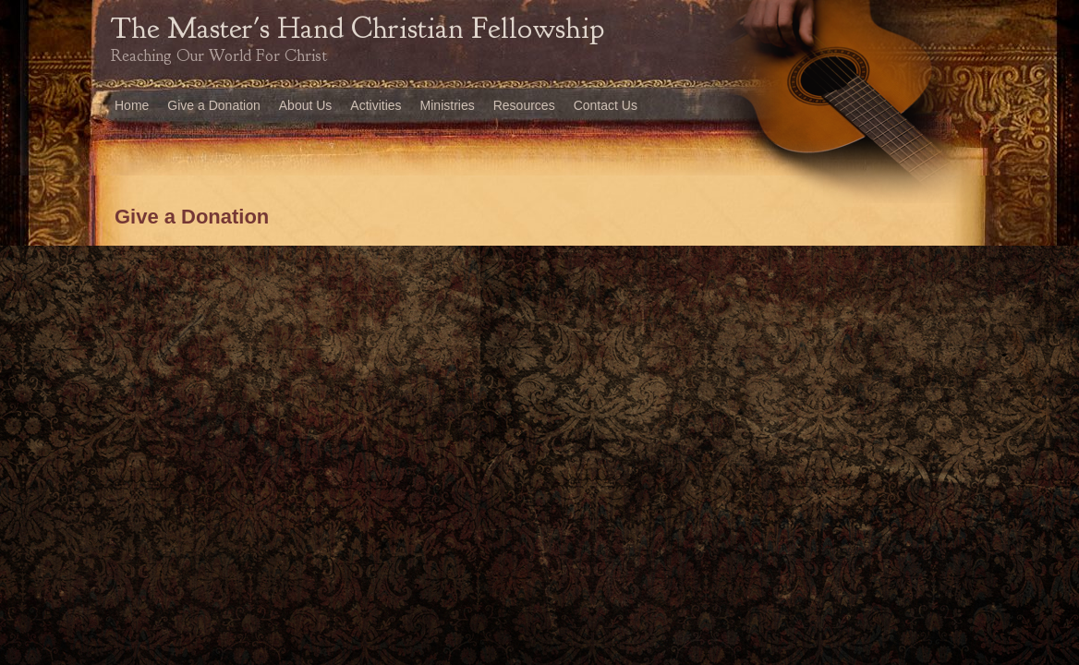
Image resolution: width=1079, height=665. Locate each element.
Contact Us (605, 105)
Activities (375, 105)
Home (132, 105)
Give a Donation (213, 105)
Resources (524, 105)
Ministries (447, 105)
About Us (306, 105)
